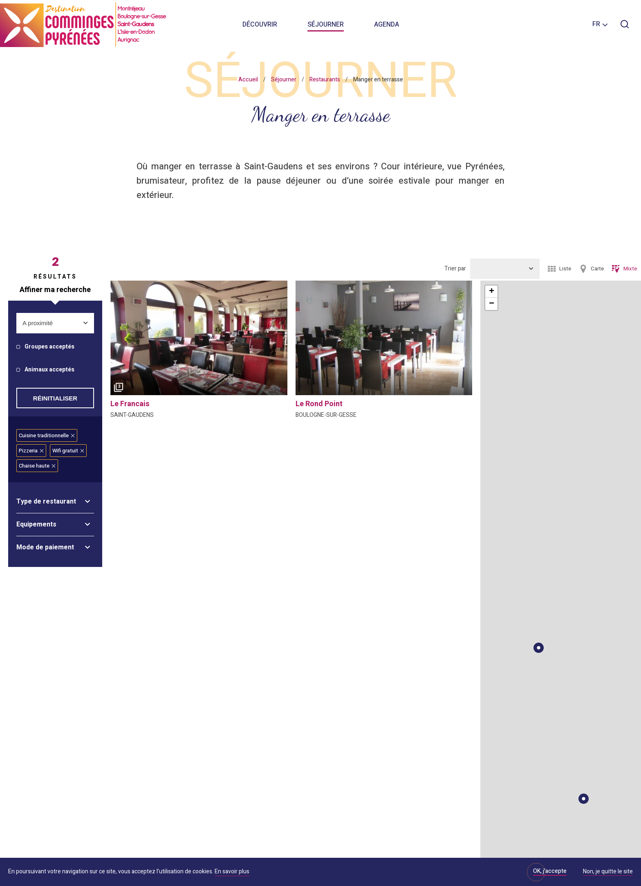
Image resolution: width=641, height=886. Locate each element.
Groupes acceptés (49, 347)
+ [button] (491, 292)
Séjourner (325, 24)
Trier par (455, 268)
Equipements (36, 524)
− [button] (491, 304)
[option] (198, 338)
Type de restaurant (46, 501)
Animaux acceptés (49, 370)
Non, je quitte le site (608, 872)
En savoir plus (232, 871)
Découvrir (259, 24)
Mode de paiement (45, 547)
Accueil (248, 79)
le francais (130, 403)
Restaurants (324, 79)
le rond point (319, 403)
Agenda (386, 24)
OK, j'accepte (550, 871)
